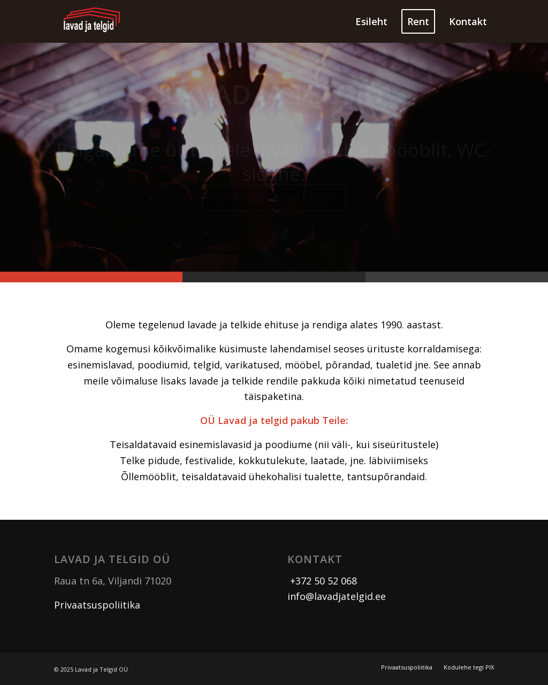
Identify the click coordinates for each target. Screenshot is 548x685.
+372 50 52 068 (322, 580)
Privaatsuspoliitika (97, 604)
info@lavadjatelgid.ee (336, 596)
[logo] (92, 21)
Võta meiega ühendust (274, 200)
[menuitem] (371, 21)
